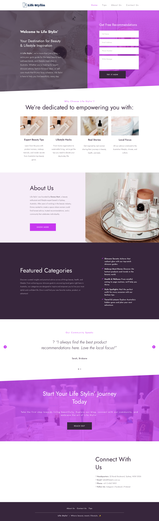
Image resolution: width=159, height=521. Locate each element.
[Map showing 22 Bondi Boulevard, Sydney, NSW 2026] (40, 471)
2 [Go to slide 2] (80, 369)
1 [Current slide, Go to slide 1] (78, 369)
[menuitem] (94, 5)
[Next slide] (154, 347)
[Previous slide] (5, 347)
